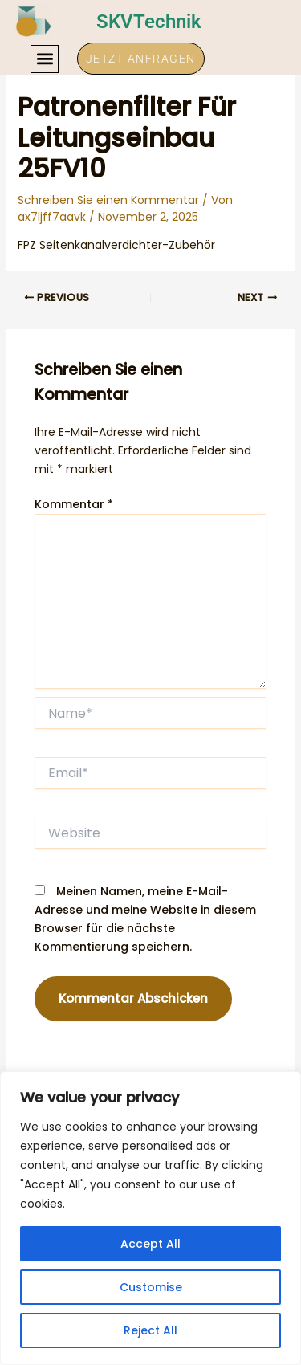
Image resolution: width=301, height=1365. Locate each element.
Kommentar (74, 504)
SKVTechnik (148, 21)
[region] (150, 1218)
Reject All (150, 1330)
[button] (45, 59)
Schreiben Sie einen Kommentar (108, 200)
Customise (151, 1287)
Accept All (150, 1244)
